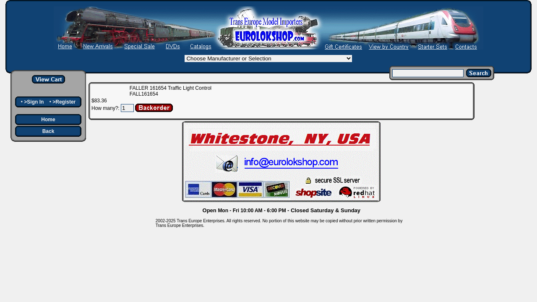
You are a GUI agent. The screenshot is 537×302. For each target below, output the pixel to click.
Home (48, 119)
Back (48, 131)
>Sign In (34, 102)
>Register (64, 102)
